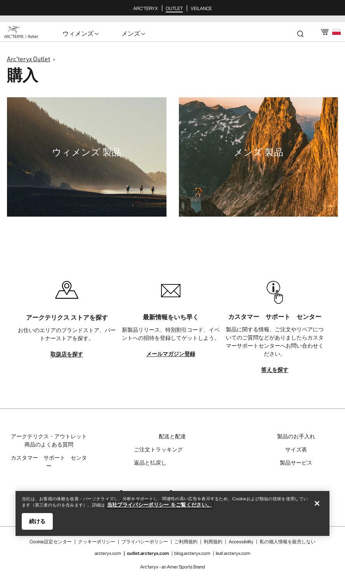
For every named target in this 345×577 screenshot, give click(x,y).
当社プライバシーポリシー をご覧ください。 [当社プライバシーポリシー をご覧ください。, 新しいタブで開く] (159, 505)
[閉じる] (317, 503)
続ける (37, 521)
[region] (172, 513)
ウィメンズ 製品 (86, 152)
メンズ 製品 (258, 152)
